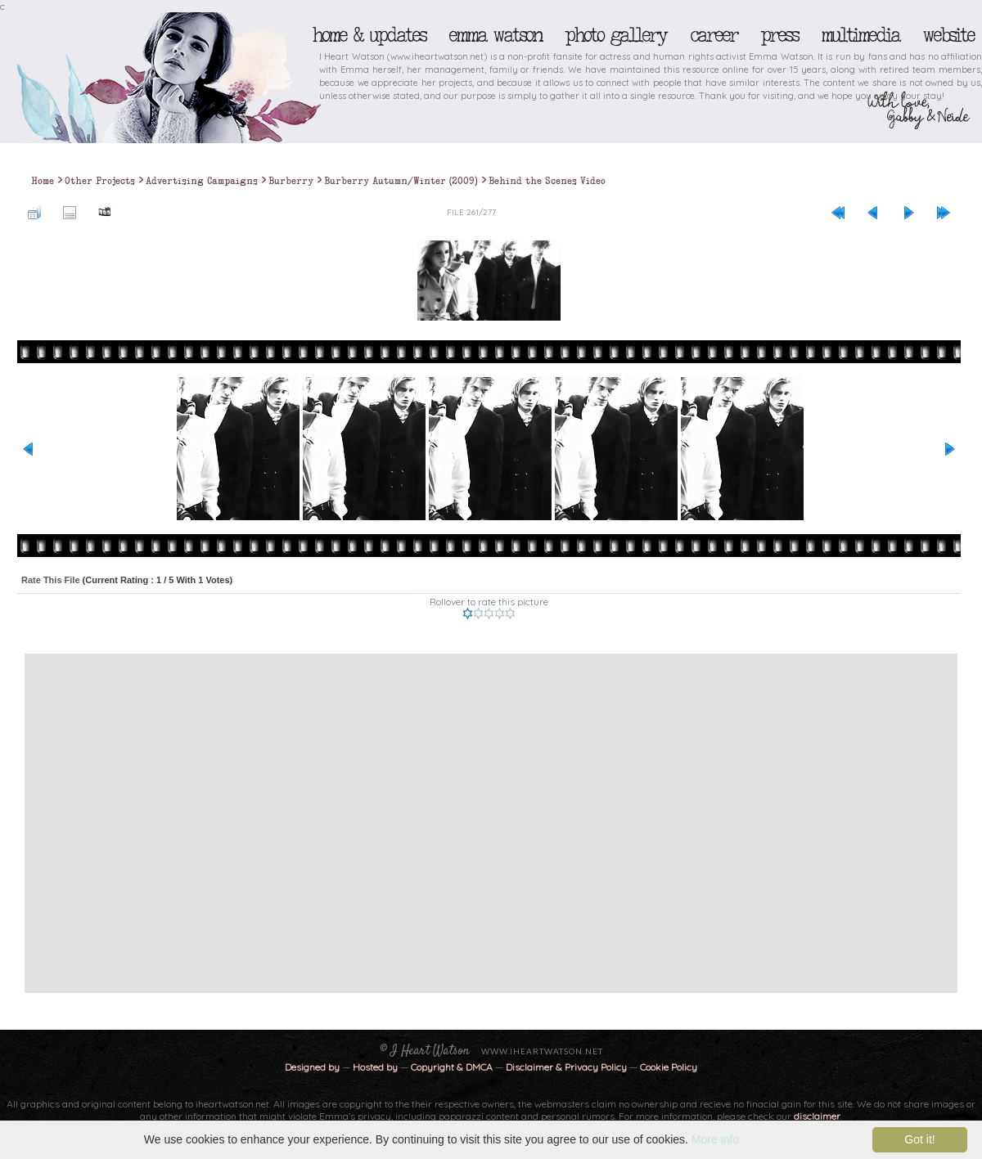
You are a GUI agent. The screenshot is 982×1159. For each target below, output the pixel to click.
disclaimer (817, 1116)
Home (42, 180)
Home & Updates (369, 35)
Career (713, 35)
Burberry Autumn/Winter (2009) (401, 180)
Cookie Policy (668, 1067)
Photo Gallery (615, 35)
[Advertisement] (153, 823)
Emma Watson (495, 35)
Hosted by (375, 1067)
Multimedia (860, 35)
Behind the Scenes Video (547, 180)
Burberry (290, 180)
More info (715, 1139)
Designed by (312, 1067)
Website (948, 35)
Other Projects (100, 180)
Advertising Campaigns (202, 180)
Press (779, 35)
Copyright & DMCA (452, 1067)
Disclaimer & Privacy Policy (567, 1067)
